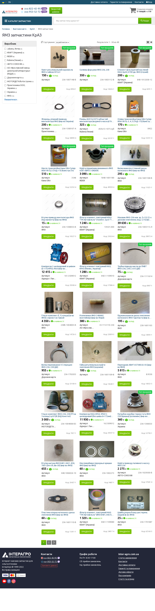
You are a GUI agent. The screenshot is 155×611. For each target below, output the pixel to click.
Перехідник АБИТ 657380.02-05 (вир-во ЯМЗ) (133, 380)
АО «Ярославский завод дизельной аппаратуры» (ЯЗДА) (17, 71)
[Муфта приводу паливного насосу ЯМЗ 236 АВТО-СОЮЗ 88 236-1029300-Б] (134, 469)
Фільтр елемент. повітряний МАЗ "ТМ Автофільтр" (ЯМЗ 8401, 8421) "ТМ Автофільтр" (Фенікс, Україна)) (96, 535)
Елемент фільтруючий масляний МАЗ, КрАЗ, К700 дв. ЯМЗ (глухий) (133, 72)
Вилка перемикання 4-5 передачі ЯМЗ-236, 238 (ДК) (57, 380)
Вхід (149, 2)
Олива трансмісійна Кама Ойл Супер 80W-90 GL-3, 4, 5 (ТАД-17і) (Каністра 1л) (133, 123)
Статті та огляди (126, 602)
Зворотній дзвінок (55, 10)
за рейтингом (62, 42)
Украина (10, 92)
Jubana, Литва (13, 49)
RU (10, 2)
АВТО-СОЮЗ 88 (14, 64)
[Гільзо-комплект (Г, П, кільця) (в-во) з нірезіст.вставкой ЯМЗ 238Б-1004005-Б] (58, 315)
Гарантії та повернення (129, 591)
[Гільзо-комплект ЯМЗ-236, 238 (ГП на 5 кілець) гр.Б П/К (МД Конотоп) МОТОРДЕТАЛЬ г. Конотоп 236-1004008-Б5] (59, 418)
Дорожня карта (14, 77)
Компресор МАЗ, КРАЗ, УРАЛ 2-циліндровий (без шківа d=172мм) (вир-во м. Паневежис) (96, 432)
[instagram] (13, 604)
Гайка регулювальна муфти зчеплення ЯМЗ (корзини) (93, 380)
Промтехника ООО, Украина (14, 86)
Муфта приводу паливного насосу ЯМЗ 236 (134, 483)
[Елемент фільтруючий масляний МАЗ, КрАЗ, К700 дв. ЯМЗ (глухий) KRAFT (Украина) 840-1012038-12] (135, 58)
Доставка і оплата (99, 2)
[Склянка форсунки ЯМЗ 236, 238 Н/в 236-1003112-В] (96, 56)
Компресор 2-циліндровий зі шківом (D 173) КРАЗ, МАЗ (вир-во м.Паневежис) (57, 277)
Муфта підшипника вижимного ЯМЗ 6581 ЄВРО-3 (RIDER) (94, 175)
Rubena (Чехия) (13, 60)
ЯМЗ (9, 96)
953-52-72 (31, 11)
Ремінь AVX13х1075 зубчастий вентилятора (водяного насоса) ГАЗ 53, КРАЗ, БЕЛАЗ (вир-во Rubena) (95, 123)
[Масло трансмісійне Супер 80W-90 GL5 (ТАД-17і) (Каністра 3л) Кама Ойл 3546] (59, 161)
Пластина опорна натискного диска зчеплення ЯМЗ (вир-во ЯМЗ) (58, 535)
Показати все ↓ (11, 99)
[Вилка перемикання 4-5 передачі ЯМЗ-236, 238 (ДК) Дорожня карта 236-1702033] (58, 366)
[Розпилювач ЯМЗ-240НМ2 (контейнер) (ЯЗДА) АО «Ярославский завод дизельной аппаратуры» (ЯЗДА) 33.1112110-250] (97, 315)
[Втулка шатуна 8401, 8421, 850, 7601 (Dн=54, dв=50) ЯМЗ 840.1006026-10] (58, 469)
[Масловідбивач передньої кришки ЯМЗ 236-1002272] (96, 468)
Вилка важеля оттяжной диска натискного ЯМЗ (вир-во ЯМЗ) (132, 175)
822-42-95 (31, 8)
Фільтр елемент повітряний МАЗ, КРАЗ (96, 277)
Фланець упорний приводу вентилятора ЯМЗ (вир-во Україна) (58, 123)
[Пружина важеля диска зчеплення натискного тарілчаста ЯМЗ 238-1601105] (135, 315)
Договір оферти (125, 594)
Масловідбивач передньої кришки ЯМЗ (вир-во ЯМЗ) (96, 483)
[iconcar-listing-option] (151, 42)
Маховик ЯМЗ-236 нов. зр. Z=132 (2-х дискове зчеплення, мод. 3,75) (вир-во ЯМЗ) (134, 226)
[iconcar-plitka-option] (148, 42)
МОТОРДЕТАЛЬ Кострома (19, 81)
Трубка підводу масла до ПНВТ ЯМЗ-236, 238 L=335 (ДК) (132, 277)
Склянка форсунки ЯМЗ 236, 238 (95, 71)
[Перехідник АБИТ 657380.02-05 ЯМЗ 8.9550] (134, 365)
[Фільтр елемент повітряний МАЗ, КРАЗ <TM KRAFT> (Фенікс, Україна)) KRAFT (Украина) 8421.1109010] (97, 263)
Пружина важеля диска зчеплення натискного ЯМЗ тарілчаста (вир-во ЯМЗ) (134, 329)
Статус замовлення (127, 580)
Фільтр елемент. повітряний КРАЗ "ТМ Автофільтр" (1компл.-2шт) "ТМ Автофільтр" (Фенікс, (96, 226)
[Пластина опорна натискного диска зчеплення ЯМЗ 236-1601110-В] (58, 521)
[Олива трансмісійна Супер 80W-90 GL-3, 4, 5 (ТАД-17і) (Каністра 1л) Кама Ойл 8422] (135, 109)
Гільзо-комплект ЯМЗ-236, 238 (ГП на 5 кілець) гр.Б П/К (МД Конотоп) (58, 432)
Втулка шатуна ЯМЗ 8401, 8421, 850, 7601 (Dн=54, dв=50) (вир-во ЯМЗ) (57, 483)
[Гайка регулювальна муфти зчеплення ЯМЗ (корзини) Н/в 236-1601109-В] (97, 366)
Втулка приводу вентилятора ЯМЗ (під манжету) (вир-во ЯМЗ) (58, 226)
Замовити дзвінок (49, 588)
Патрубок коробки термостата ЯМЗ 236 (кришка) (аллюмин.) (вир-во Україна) (134, 432)
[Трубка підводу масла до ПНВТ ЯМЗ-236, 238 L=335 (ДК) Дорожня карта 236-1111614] (134, 263)
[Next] (54, 565)
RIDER (9, 56)
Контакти (139, 2)
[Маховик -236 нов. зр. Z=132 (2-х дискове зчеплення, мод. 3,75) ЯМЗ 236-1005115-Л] (135, 212)
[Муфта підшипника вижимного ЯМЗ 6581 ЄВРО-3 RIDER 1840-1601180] (97, 161)
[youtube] (4, 604)
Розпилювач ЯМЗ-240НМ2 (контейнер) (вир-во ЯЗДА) (92, 329)
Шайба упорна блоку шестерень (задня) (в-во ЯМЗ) (133, 535)
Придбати (49, 90)
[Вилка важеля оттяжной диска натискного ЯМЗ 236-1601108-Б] (135, 161)
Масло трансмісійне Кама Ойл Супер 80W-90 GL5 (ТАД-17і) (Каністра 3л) (56, 175)
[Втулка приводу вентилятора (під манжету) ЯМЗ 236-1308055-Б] (58, 212)
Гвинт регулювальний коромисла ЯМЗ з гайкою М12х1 (58, 72)
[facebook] (9, 604)
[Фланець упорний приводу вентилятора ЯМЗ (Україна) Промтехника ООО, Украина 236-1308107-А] (58, 109)
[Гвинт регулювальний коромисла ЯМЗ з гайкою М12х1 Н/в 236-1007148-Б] (59, 58)
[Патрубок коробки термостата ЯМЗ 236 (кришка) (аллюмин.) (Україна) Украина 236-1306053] (134, 418)
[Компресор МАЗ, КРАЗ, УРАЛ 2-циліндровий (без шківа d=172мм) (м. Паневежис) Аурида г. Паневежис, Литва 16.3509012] (97, 418)
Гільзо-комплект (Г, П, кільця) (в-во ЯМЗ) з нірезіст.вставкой (58, 329)
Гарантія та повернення (121, 2)
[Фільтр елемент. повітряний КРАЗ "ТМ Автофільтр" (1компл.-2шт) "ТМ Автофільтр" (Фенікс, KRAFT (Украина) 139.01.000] (97, 212)
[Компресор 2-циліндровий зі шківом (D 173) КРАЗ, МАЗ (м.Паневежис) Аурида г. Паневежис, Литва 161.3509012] (59, 263)
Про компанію (124, 598)
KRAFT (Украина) (14, 52)
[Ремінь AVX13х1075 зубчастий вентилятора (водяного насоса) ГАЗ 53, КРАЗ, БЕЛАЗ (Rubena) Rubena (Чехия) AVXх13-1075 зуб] (97, 109)
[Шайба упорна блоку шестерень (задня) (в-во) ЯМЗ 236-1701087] (135, 521)
